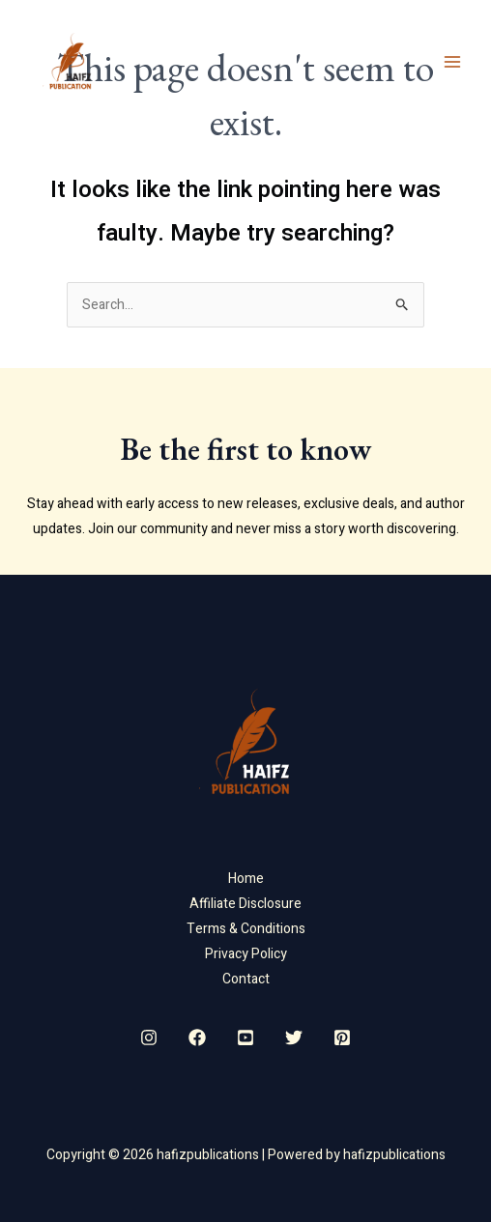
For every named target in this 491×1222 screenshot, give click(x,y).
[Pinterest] (342, 1037)
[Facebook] (197, 1037)
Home (246, 878)
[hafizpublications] (67, 62)
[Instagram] (149, 1037)
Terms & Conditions (246, 929)
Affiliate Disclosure (245, 904)
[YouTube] (245, 1037)
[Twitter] (294, 1037)
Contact (246, 979)
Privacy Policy (246, 954)
